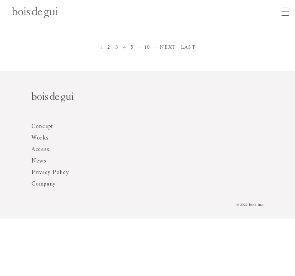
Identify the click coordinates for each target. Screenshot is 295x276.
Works (40, 138)
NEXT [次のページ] (168, 47)
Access (40, 150)
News (38, 161)
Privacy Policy (50, 173)
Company (43, 184)
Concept (42, 127)
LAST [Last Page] (188, 47)
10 (147, 47)
